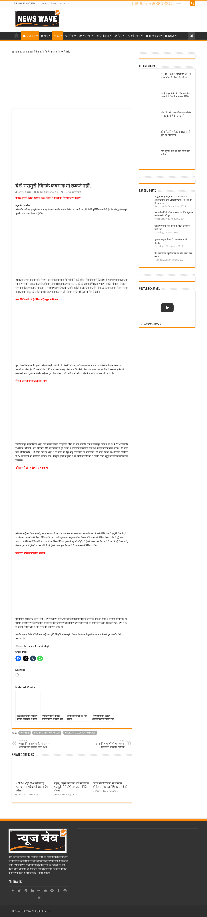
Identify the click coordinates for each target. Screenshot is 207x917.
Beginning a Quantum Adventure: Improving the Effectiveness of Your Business (173, 199)
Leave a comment (73, 192)
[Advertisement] (72, 81)
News (53, 3)
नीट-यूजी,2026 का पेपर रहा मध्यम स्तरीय (175, 153)
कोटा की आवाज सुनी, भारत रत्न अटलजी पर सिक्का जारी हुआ (37, 744)
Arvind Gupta (25, 192)
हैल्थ (118, 36)
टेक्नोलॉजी (103, 36)
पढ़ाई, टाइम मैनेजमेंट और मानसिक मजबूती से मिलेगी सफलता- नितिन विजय (71, 787)
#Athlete (25, 733)
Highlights (153, 36)
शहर (44, 36)
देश (56, 36)
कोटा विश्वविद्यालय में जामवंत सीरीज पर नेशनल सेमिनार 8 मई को (176, 114)
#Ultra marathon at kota (47, 733)
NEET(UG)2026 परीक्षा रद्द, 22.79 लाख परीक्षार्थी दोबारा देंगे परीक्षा (31, 787)
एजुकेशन (85, 36)
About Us (64, 3)
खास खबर (29, 36)
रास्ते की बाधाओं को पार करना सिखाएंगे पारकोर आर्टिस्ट (105, 744)
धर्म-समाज (134, 36)
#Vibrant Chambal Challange (80, 733)
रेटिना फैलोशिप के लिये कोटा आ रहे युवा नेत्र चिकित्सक (175, 133)
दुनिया (69, 36)
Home (44, 3)
